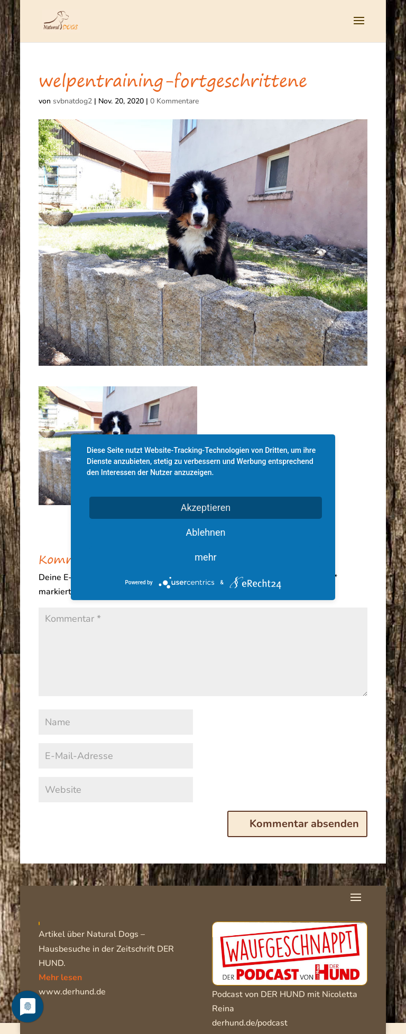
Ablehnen (205, 531)
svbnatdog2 (72, 101)
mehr (205, 556)
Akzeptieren (206, 507)
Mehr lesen (60, 977)
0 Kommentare (174, 101)
